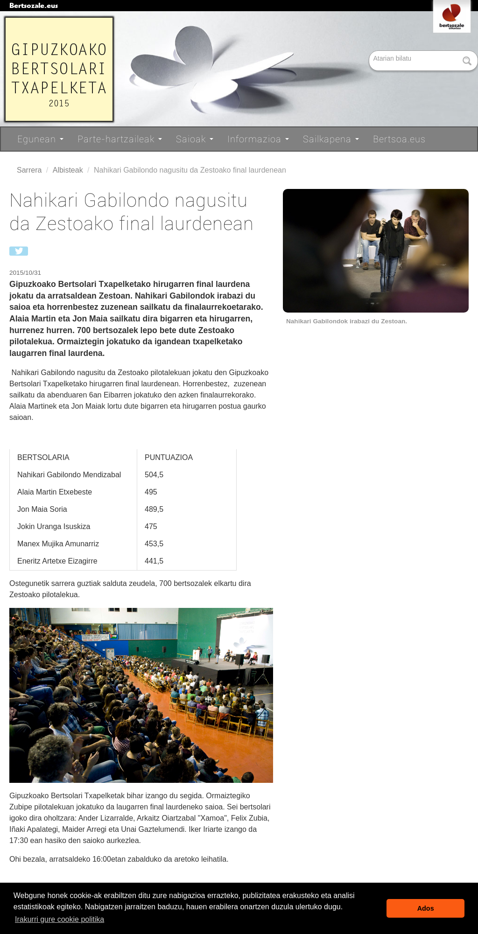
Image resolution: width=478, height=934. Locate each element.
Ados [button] (425, 908)
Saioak (194, 139)
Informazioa (258, 139)
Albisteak (68, 170)
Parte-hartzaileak (119, 139)
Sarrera (29, 170)
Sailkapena (331, 139)
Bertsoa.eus (399, 139)
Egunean (40, 139)
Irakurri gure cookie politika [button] (59, 919)
